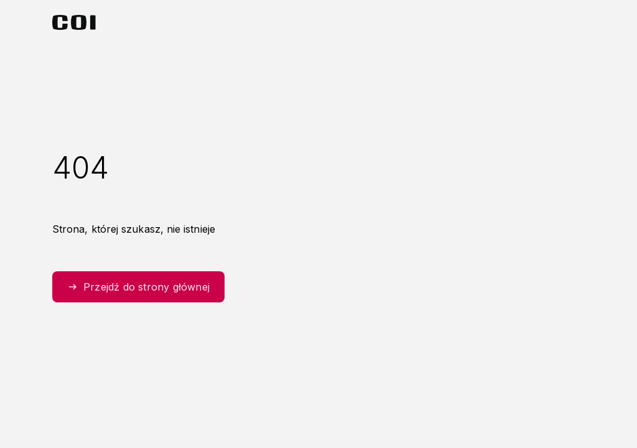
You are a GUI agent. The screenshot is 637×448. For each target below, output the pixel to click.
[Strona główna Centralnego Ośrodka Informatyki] (74, 22)
